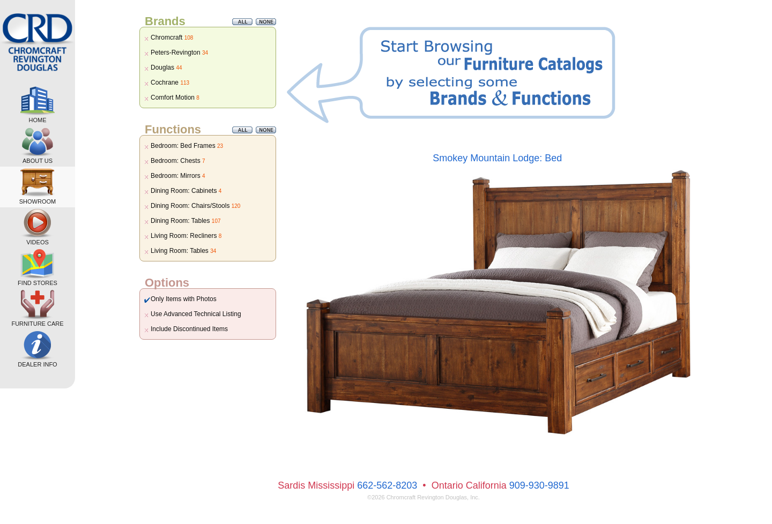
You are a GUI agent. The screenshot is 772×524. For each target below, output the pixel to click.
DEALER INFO (37, 349)
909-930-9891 (539, 485)
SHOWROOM (37, 186)
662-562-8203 (387, 485)
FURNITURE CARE (37, 308)
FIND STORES (37, 267)
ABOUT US (37, 145)
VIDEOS (37, 226)
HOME (37, 104)
